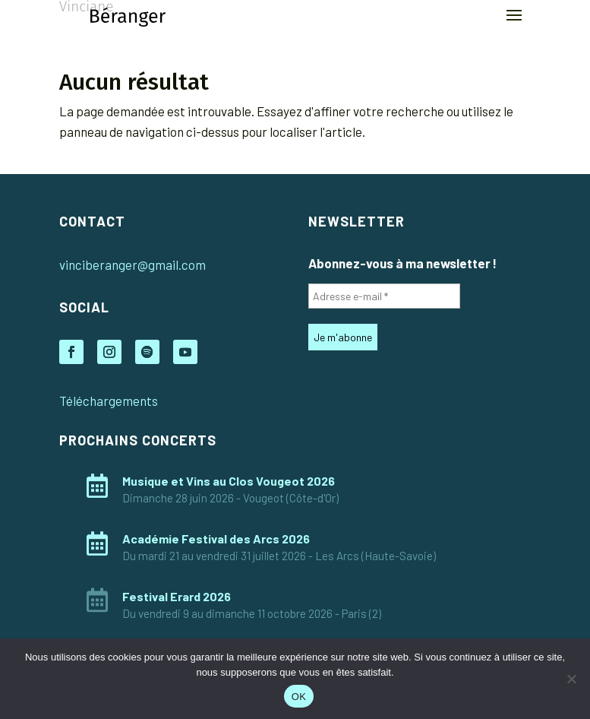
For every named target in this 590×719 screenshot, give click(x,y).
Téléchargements (108, 400)
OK (299, 696)
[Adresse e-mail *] (384, 296)
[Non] (571, 678)
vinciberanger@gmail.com (132, 264)
